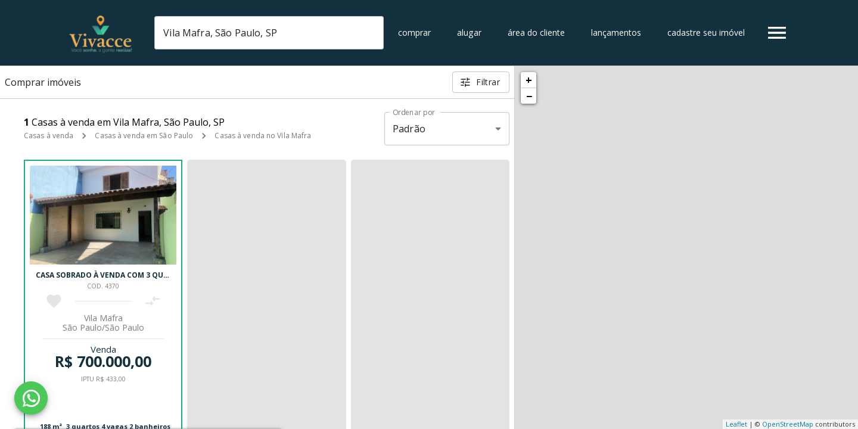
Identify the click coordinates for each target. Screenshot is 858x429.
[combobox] (269, 32)
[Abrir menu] (777, 33)
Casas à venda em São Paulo (144, 135)
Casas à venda (48, 135)
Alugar (469, 32)
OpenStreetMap (787, 423)
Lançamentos (616, 32)
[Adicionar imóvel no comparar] (153, 301)
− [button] (529, 96)
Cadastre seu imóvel (706, 32)
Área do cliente (536, 32)
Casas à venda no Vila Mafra (262, 135)
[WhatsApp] (31, 398)
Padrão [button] (409, 128)
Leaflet (736, 423)
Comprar (414, 32)
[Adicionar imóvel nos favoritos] (54, 301)
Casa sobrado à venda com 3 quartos (112, 275)
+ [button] (529, 80)
